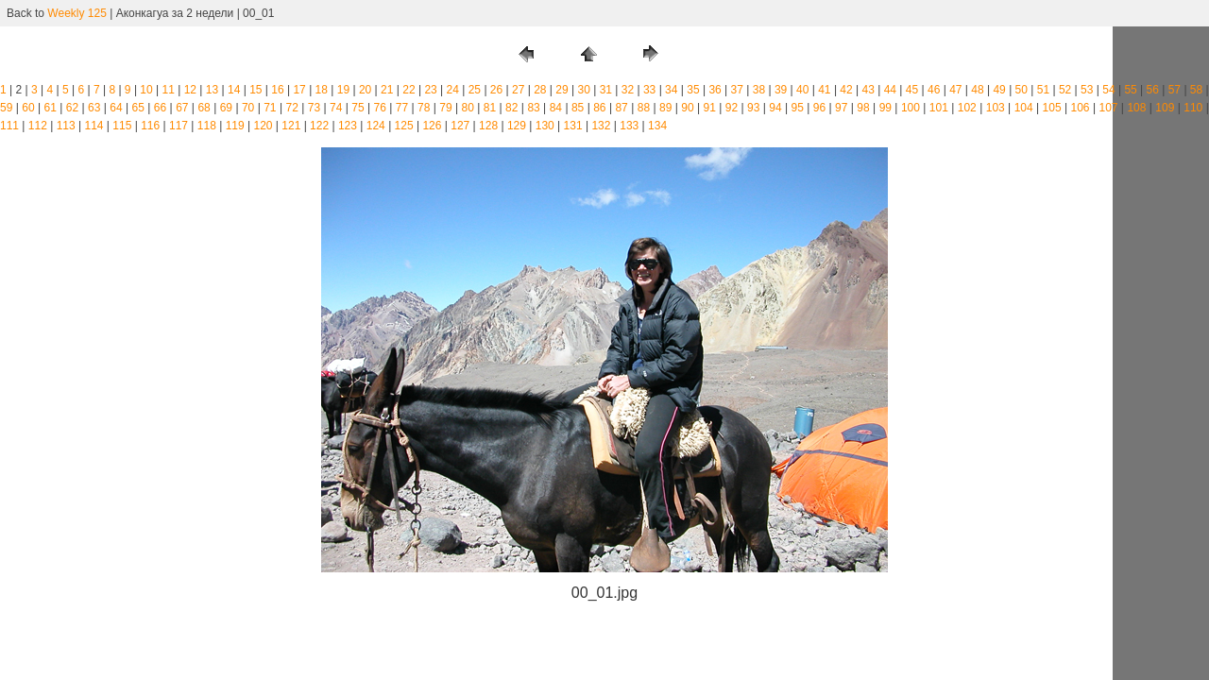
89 (665, 107)
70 (248, 107)
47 (955, 89)
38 (759, 89)
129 (516, 125)
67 (182, 107)
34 (671, 89)
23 (430, 89)
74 (336, 107)
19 (343, 89)
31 (606, 89)
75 (357, 107)
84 (556, 107)
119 (235, 125)
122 (319, 125)
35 (693, 89)
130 (545, 125)
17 (299, 89)
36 (714, 89)
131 (573, 125)
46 (934, 89)
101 (938, 107)
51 (1043, 89)
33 (649, 89)
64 (116, 107)
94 (775, 107)
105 (1052, 107)
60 (28, 107)
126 (431, 125)
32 (628, 89)
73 (314, 107)
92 (731, 107)
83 (533, 107)
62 (72, 107)
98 (863, 107)
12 (190, 89)
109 (1164, 107)
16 (277, 89)
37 (737, 89)
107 (1107, 107)
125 (404, 125)
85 (577, 107)
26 (496, 89)
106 (1080, 107)
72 (291, 107)
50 (1021, 89)
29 (561, 89)
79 (445, 107)
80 (468, 107)
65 (138, 107)
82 (511, 107)
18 (321, 89)
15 (255, 89)
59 (6, 107)
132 (600, 125)
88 (644, 107)
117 (178, 125)
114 (93, 125)
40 (802, 89)
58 (1196, 89)
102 (967, 107)
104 (1023, 107)
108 (1136, 107)
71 (270, 107)
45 (912, 89)
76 (380, 107)
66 (160, 107)
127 (460, 125)
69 (226, 107)
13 (212, 89)
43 (868, 89)
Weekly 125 (76, 13)
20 (365, 89)
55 (1130, 89)
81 (490, 107)
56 (1153, 89)
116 (150, 125)
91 (710, 107)
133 (629, 125)
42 (846, 89)
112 (37, 125)
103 (995, 107)
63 (94, 107)
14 (234, 89)
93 (753, 107)
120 (262, 125)
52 (1065, 89)
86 (599, 107)
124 (375, 125)
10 (146, 89)
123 (347, 125)
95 (798, 107)
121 (290, 125)
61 (50, 107)
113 (66, 125)
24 (453, 89)
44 (890, 89)
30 (583, 89)
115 (121, 125)
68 (203, 107)
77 (402, 107)
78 (423, 107)
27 (518, 89)
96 (819, 107)
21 (387, 89)
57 (1174, 89)
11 (168, 89)
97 (841, 107)
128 (488, 125)
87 (621, 107)
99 (885, 107)
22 (408, 89)
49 (999, 89)
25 (474, 89)
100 (910, 107)
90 (687, 107)
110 (1192, 107)
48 (977, 89)
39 (781, 89)
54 (1108, 89)
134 (657, 125)
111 (9, 125)
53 (1087, 89)
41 (824, 89)
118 (206, 125)
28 (540, 89)
